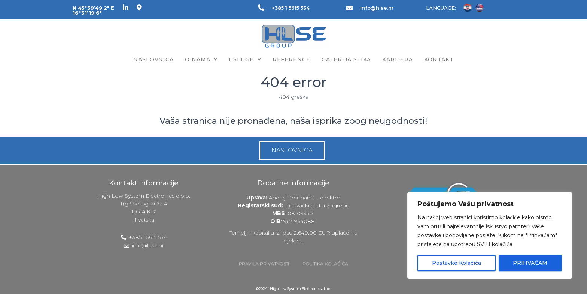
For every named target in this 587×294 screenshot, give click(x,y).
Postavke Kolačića (456, 263)
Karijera (397, 59)
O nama (201, 59)
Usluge (245, 59)
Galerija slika (346, 59)
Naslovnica (153, 59)
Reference (291, 59)
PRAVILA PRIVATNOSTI (264, 264)
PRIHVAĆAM (530, 263)
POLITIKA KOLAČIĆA (325, 264)
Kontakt (439, 59)
